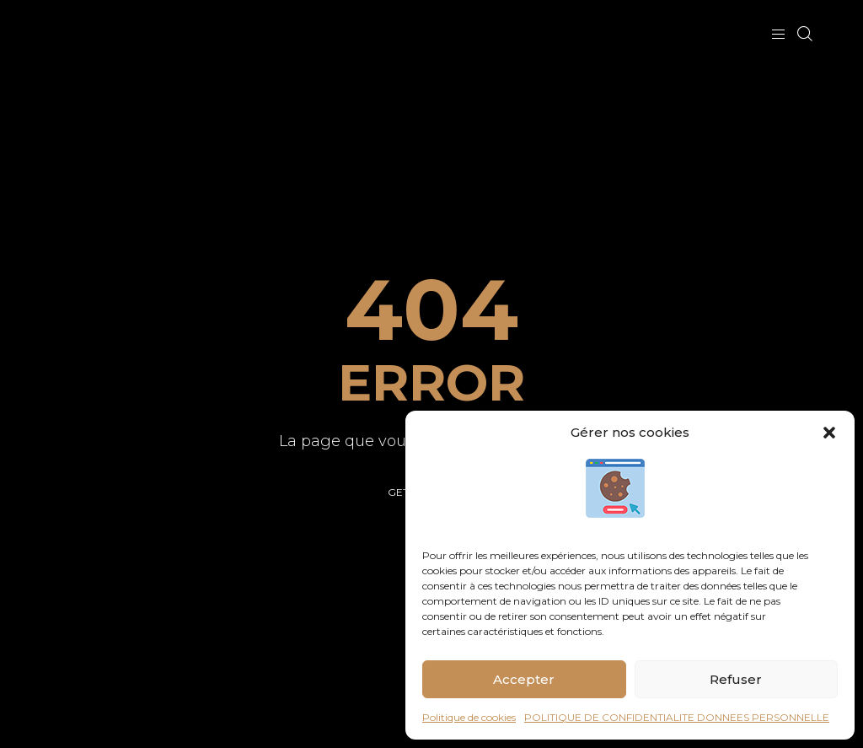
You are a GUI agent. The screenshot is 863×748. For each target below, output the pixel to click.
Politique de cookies (469, 717)
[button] (829, 432)
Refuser (736, 679)
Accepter (524, 679)
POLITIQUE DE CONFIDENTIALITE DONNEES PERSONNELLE (676, 717)
